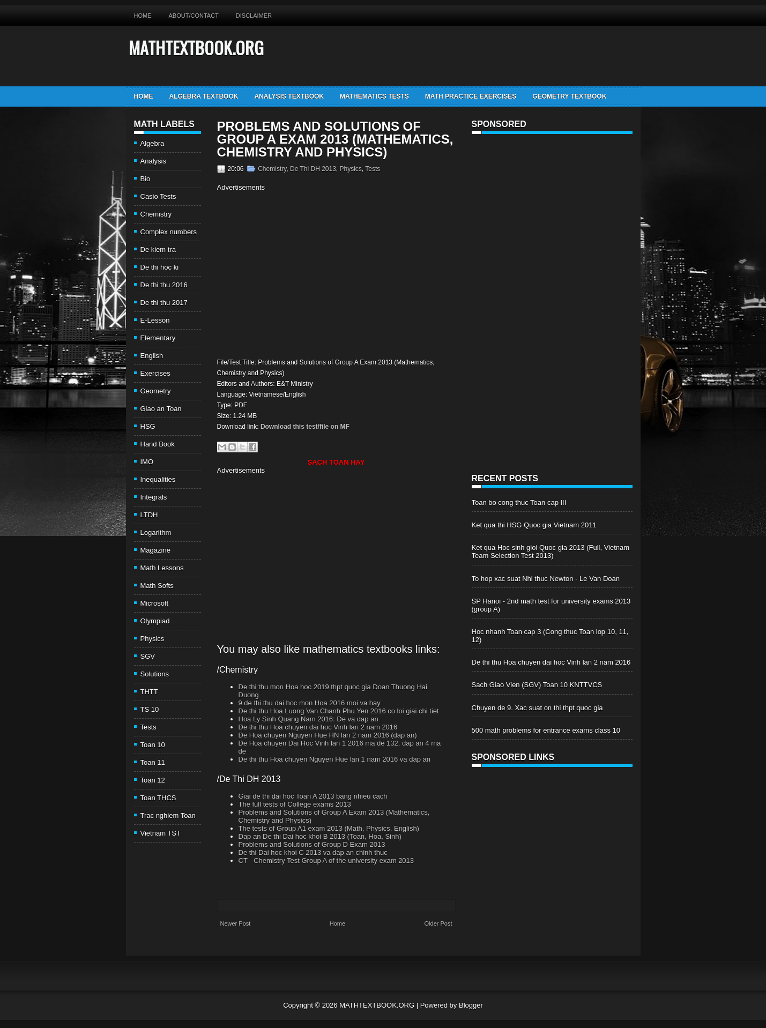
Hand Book (157, 444)
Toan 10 (152, 745)
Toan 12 (152, 780)
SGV (147, 656)
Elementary (158, 338)
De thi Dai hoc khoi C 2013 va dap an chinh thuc (313, 852)
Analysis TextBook (289, 96)
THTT (149, 692)
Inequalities (158, 479)
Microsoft (154, 603)
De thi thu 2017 (164, 303)
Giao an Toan (161, 409)
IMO (147, 462)
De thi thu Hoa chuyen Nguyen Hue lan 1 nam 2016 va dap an (334, 759)
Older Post (438, 923)
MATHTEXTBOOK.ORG (196, 47)
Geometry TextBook (569, 96)
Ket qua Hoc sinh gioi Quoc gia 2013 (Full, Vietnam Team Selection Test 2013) (551, 551)
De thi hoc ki (159, 267)
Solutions (154, 674)
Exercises (155, 373)
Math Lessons (162, 568)
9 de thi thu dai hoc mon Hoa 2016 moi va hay (310, 703)
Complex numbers (168, 232)
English (151, 356)
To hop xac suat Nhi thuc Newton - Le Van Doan (546, 579)
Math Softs (157, 586)
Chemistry (156, 214)
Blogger (471, 1005)
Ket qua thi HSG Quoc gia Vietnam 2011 (534, 525)
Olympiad (155, 621)
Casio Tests (158, 196)
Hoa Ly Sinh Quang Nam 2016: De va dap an (308, 719)
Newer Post (235, 923)
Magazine (155, 550)
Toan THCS (158, 798)
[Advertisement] (307, 273)
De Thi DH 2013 (313, 169)
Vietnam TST (160, 833)
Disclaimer (254, 15)
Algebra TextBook (204, 96)
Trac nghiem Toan (168, 815)
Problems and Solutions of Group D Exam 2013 (312, 844)
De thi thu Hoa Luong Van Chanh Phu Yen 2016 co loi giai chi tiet (339, 711)
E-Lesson (155, 320)
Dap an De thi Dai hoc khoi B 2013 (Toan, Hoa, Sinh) (320, 836)
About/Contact (194, 15)
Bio (145, 179)
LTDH (149, 515)
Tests (148, 727)
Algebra (152, 143)
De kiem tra (158, 249)
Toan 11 (152, 762)
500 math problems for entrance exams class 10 (546, 730)
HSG (147, 426)
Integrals (153, 497)
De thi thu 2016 (164, 285)
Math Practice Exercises (470, 96)
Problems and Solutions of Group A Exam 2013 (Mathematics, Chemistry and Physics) (335, 139)
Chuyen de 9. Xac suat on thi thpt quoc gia (537, 708)
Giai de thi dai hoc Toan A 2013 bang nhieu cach (313, 796)
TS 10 (149, 709)
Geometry (155, 391)
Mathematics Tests (374, 96)
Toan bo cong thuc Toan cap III (519, 502)
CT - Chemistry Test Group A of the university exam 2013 (326, 860)
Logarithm (156, 532)
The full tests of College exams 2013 (295, 804)
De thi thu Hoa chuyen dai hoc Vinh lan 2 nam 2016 (318, 727)
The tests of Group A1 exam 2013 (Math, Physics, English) (329, 828)
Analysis (153, 161)
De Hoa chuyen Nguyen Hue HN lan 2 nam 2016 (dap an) (328, 735)
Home (143, 15)
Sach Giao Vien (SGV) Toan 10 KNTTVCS (537, 685)
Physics (152, 639)
